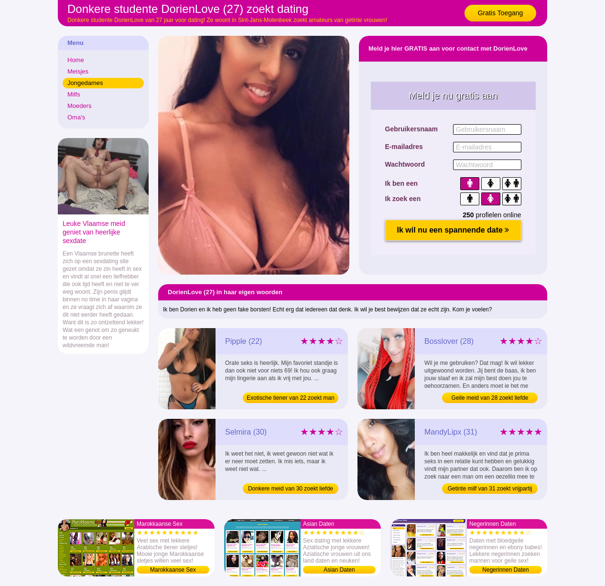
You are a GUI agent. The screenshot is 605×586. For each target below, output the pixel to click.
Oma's (76, 117)
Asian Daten (339, 569)
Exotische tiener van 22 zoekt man (290, 397)
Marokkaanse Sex (173, 569)
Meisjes (77, 71)
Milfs (73, 94)
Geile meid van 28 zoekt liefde (490, 397)
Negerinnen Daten (505, 569)
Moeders (79, 105)
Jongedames (85, 82)
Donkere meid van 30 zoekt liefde (290, 488)
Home (75, 60)
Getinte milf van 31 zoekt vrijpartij (490, 488)
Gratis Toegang (500, 13)
